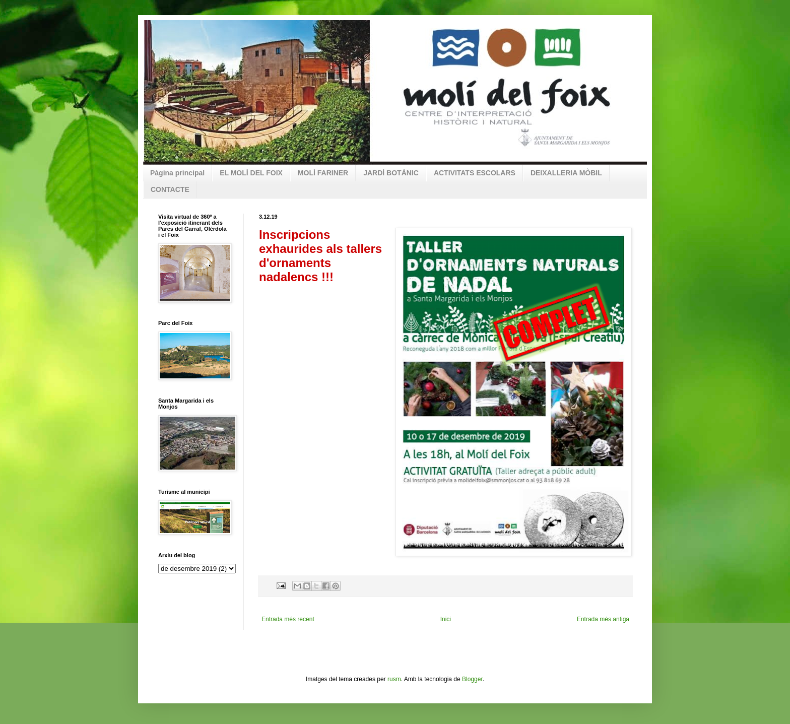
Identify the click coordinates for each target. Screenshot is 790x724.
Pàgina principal (177, 173)
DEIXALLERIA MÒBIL (566, 173)
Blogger (472, 679)
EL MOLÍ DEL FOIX (251, 173)
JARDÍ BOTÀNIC (391, 173)
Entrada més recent (287, 619)
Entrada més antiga (603, 619)
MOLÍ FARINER (323, 173)
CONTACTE (170, 189)
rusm (394, 679)
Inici (445, 619)
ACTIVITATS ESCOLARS (474, 173)
